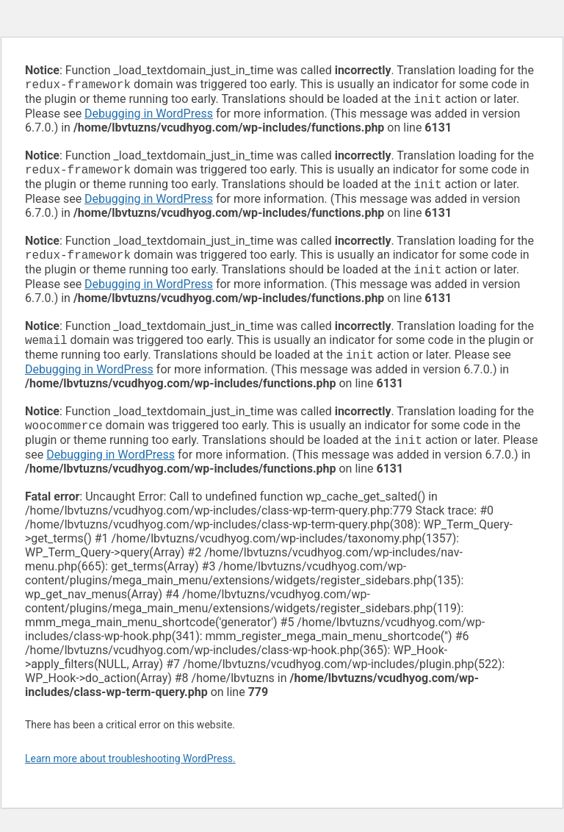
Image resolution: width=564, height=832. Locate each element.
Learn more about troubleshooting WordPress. (130, 773)
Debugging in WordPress (148, 116)
